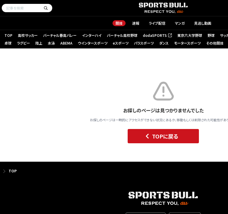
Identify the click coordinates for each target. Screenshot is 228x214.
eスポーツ (121, 42)
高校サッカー (28, 35)
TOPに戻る (160, 136)
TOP (8, 35)
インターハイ (92, 35)
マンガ (180, 23)
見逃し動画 (202, 23)
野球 (211, 35)
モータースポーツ (187, 42)
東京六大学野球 (189, 35)
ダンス (164, 42)
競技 (119, 23)
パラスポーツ (144, 42)
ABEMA (66, 42)
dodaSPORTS (157, 35)
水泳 (51, 42)
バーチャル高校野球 (122, 35)
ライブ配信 (157, 23)
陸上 (38, 42)
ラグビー (23, 42)
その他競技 (215, 42)
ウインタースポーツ (92, 42)
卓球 (8, 42)
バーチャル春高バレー (60, 35)
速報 (135, 23)
